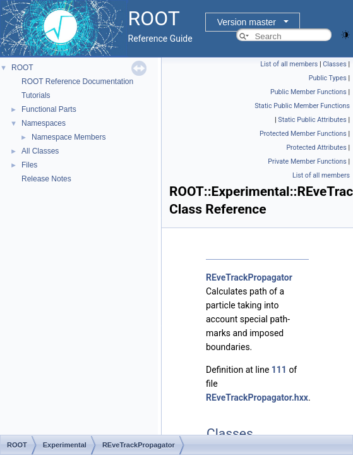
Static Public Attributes (312, 120)
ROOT (22, 67)
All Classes (40, 151)
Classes (334, 64)
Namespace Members (68, 137)
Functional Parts (48, 109)
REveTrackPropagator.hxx (257, 397)
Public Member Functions (308, 92)
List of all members (289, 64)
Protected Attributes (316, 147)
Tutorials (36, 95)
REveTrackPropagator (249, 277)
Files (29, 165)
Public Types (328, 78)
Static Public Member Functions (302, 106)
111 (279, 370)
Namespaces (43, 123)
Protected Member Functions (303, 134)
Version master (246, 22)
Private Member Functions (307, 161)
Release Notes (46, 178)
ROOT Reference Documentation (77, 81)
